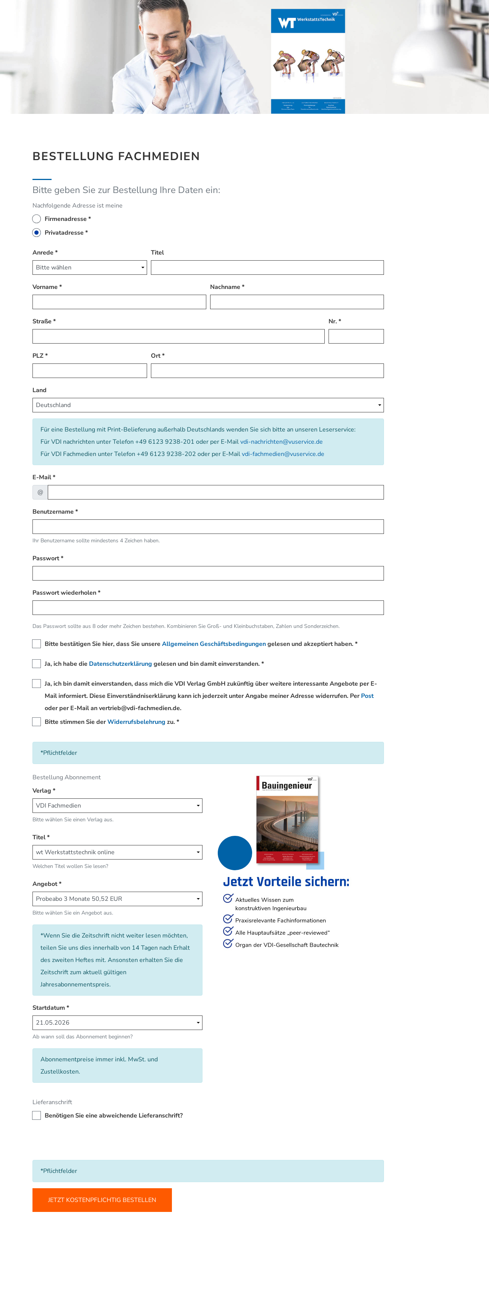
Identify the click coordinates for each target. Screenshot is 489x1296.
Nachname (225, 287)
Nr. (333, 321)
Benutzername (53, 512)
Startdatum (48, 1008)
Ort (155, 356)
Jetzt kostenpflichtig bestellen (102, 1200)
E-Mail (41, 477)
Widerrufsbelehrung (136, 722)
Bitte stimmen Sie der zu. (110, 722)
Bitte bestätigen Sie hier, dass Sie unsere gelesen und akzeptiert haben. (199, 644)
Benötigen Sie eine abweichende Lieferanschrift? (114, 1115)
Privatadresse (64, 233)
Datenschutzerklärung (120, 664)
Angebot (44, 884)
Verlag (41, 791)
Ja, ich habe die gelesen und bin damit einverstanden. (152, 664)
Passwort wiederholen (64, 593)
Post (367, 696)
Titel (157, 252)
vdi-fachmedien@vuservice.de (283, 454)
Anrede (42, 252)
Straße (42, 321)
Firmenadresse (66, 219)
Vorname (45, 287)
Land (39, 390)
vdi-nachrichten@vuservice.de (281, 442)
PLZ (38, 356)
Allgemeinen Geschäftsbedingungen (214, 644)
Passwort (45, 558)
